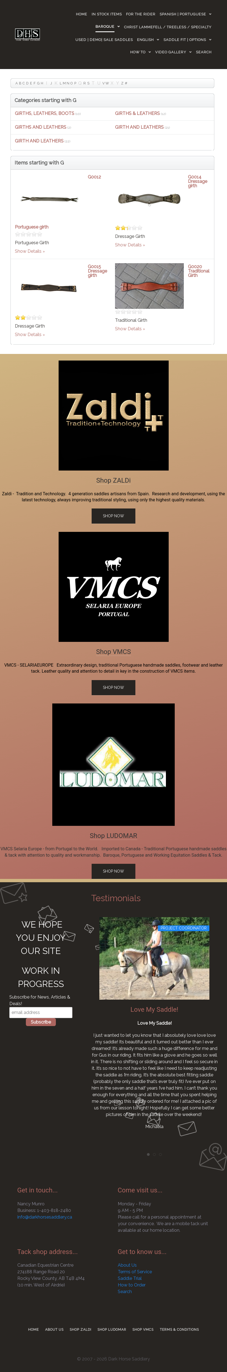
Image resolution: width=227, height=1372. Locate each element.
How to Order (132, 1285)
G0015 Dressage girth (97, 271)
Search (125, 1291)
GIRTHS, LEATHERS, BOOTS (44, 113)
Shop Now (113, 516)
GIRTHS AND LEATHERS (40, 127)
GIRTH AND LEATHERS (139, 127)
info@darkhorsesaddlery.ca (44, 1217)
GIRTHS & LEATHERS (137, 113)
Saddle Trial (130, 1278)
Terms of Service (135, 1271)
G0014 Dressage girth (197, 181)
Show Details (28, 251)
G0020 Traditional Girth (198, 271)
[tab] (148, 1154)
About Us (127, 1265)
